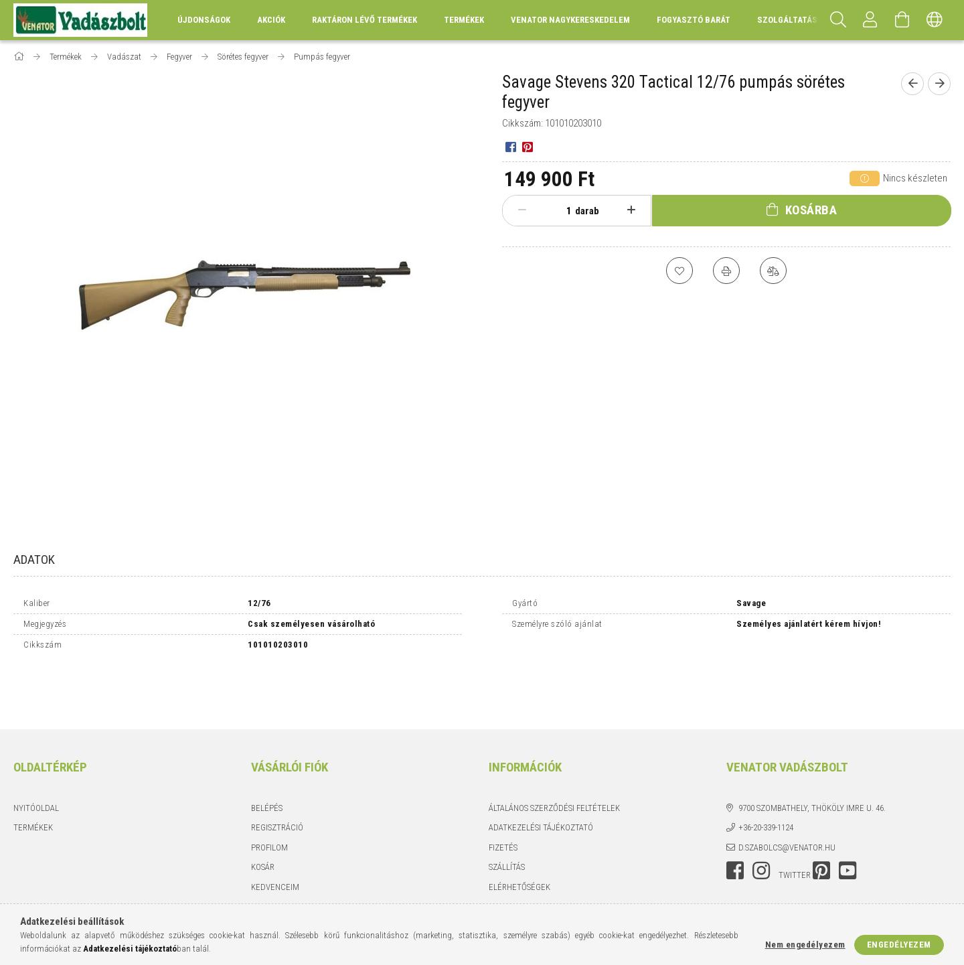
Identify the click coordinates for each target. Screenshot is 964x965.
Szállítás (507, 819)
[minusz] (522, 210)
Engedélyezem (899, 945)
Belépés (267, 760)
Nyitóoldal (36, 760)
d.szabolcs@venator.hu (786, 799)
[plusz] (631, 210)
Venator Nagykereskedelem (570, 20)
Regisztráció (277, 780)
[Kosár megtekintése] (902, 20)
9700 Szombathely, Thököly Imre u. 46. (812, 760)
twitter (795, 827)
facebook (735, 823)
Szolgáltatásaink (796, 20)
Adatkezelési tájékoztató (541, 780)
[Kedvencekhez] (679, 270)
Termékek (33, 780)
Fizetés (503, 799)
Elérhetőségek (519, 839)
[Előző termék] (912, 83)
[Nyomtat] (726, 270)
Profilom (269, 799)
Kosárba (811, 210)
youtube (847, 823)
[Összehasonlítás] (773, 270)
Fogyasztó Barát (693, 20)
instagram (761, 823)
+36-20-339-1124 (765, 780)
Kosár (262, 819)
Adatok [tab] (34, 559)
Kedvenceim (275, 839)
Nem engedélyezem (805, 945)
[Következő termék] (939, 83)
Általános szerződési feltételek (554, 760)
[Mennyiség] (561, 211)
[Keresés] (838, 20)
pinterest (821, 823)
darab (587, 211)
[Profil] (870, 20)
